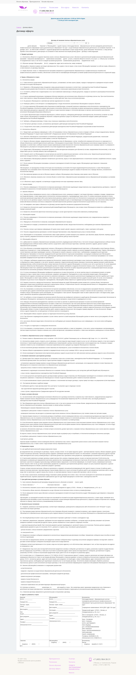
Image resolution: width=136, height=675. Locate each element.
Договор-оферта (55, 665)
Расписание (48, 8)
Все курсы (61, 8)
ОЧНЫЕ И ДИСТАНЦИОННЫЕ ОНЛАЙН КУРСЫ (75, 664)
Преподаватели (35, 2)
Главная (18, 23)
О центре (37, 8)
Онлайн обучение (48, 2)
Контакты (81, 8)
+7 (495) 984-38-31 (110, 7)
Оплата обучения (22, 2)
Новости (71, 8)
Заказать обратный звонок (110, 9)
